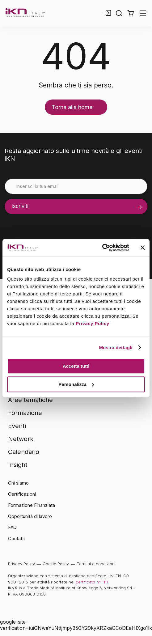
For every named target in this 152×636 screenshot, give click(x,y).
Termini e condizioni (96, 563)
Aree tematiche (30, 400)
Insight (17, 465)
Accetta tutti (76, 366)
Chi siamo (18, 483)
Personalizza (76, 384)
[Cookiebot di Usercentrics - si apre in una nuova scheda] (102, 248)
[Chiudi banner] (143, 247)
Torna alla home (72, 107)
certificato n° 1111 (92, 581)
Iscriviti (19, 206)
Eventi (17, 426)
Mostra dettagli (115, 347)
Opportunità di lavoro (30, 516)
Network (20, 439)
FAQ (12, 527)
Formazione (25, 413)
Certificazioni (22, 494)
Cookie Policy (56, 563)
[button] (130, 13)
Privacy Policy (92, 323)
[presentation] (52, 226)
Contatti (16, 538)
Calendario (23, 452)
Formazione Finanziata (31, 505)
